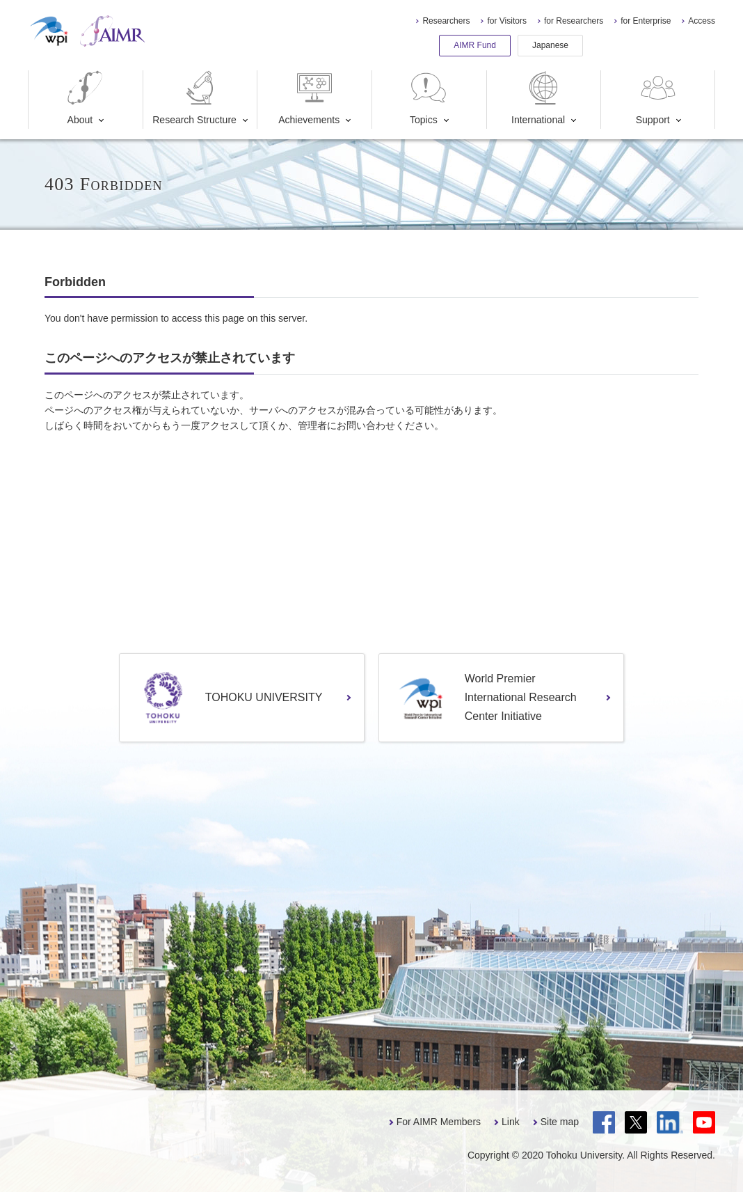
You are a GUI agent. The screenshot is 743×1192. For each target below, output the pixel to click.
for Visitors (506, 21)
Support (657, 97)
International (538, 97)
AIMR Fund (475, 45)
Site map (560, 1121)
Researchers (446, 21)
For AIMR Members (439, 1121)
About (85, 97)
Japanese (550, 45)
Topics (428, 97)
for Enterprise (646, 21)
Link (511, 1121)
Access (701, 21)
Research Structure (194, 97)
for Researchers (573, 21)
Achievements (308, 97)
